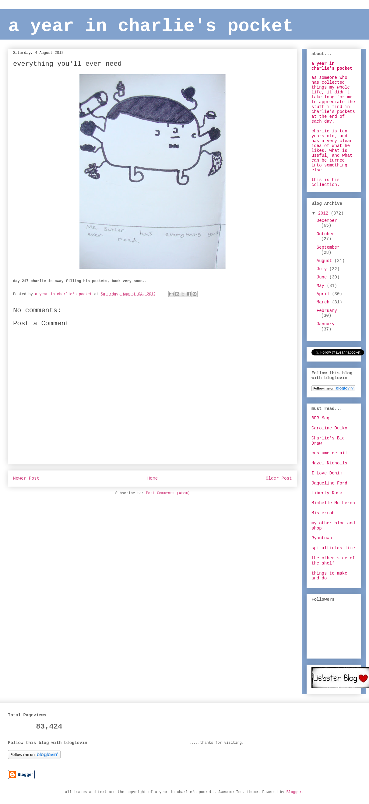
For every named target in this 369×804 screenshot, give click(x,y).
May (322, 285)
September (328, 247)
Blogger (294, 792)
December (327, 220)
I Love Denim (326, 473)
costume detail (329, 453)
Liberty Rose (326, 493)
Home (152, 478)
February (327, 310)
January (326, 324)
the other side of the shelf (333, 561)
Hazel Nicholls (329, 463)
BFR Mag (320, 418)
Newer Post (26, 478)
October (326, 234)
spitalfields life (333, 548)
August (326, 260)
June (323, 277)
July (323, 269)
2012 (324, 213)
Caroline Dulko (329, 428)
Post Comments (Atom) (168, 493)
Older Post (279, 478)
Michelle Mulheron (333, 503)
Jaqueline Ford (329, 483)
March (324, 302)
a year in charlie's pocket (150, 26)
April (324, 294)
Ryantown (321, 538)
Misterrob (323, 513)
